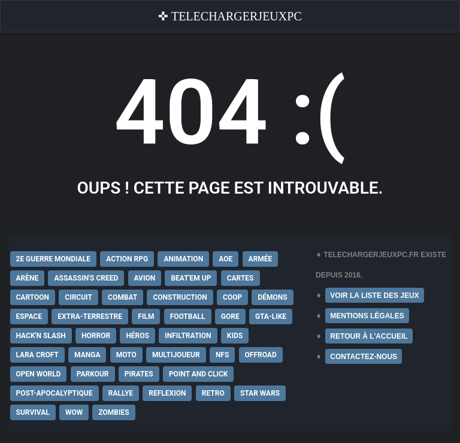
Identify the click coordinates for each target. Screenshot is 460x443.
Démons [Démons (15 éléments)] (272, 297)
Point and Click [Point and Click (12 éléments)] (198, 374)
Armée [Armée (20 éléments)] (261, 259)
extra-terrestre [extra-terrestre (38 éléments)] (90, 316)
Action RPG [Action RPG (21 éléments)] (127, 259)
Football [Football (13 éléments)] (187, 316)
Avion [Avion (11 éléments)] (145, 278)
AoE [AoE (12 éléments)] (225, 259)
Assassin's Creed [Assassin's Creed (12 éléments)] (86, 278)
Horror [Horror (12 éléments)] (95, 336)
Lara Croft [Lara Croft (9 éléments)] (37, 355)
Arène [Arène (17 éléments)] (27, 278)
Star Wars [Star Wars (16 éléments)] (260, 393)
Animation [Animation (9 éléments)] (183, 259)
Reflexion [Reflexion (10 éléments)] (167, 393)
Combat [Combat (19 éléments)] (122, 297)
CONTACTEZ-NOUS (363, 356)
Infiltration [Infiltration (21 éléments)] (188, 336)
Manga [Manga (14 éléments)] (87, 355)
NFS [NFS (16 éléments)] (222, 355)
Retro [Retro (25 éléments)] (213, 393)
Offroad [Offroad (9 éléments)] (261, 355)
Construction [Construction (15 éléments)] (180, 297)
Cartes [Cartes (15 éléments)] (240, 278)
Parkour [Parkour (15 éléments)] (93, 374)
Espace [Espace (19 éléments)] (29, 316)
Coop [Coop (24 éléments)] (232, 297)
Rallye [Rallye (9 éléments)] (120, 393)
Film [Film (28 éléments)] (146, 316)
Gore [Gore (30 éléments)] (230, 316)
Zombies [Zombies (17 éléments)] (113, 412)
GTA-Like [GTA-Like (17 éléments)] (270, 316)
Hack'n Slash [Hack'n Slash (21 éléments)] (41, 336)
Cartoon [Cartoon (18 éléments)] (33, 297)
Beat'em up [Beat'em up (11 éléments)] (191, 278)
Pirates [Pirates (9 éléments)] (139, 374)
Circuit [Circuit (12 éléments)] (78, 297)
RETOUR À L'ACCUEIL (368, 336)
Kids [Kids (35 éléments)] (235, 336)
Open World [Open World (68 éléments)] (38, 374)
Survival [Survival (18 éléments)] (33, 412)
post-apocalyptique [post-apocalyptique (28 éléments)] (54, 393)
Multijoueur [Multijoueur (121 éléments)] (176, 355)
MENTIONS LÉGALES (367, 316)
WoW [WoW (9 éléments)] (74, 412)
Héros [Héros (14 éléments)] (137, 336)
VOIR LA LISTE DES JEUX (374, 295)
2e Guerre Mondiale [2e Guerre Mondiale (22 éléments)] (53, 259)
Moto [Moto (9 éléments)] (126, 355)
